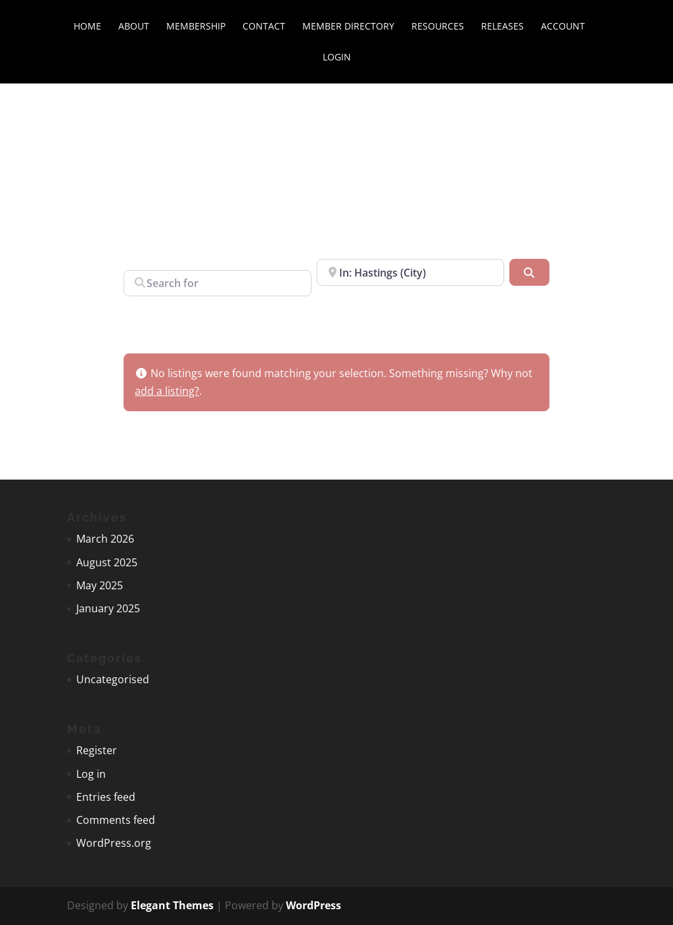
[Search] (529, 272)
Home (87, 27)
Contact (264, 27)
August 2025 (106, 562)
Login (337, 58)
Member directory (348, 27)
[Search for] (217, 283)
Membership (195, 27)
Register (96, 750)
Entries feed (105, 797)
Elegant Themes (172, 905)
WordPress (313, 905)
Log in (91, 774)
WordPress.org (113, 843)
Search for (149, 257)
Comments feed (115, 820)
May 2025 (99, 585)
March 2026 (105, 538)
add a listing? (167, 391)
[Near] (410, 272)
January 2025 (108, 608)
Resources (437, 27)
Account (563, 27)
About (133, 27)
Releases (502, 27)
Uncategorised (112, 679)
